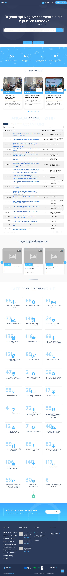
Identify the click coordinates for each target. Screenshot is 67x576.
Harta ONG (56, 533)
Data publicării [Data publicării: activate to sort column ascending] (7, 130)
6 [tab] (34, 279)
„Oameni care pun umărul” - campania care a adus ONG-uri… (54, 97)
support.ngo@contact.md (41, 532)
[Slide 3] (31, 111)
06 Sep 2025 (8, 197)
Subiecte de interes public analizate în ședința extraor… (33, 96)
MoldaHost (11, 573)
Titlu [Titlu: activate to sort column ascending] (14, 130)
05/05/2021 (28, 264)
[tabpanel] (33, 261)
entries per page (8, 127)
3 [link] (60, 231)
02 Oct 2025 (8, 192)
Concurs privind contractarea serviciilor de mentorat (26, 139)
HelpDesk (28, 42)
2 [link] (58, 231)
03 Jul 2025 (7, 224)
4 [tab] (32, 279)
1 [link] (56, 231)
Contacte (52, 534)
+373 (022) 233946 (39, 539)
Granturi (20, 123)
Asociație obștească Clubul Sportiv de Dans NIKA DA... (28, 548)
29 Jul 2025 (8, 216)
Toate (6, 123)
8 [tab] (36, 279)
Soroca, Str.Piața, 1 (29, 272)
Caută (60, 29)
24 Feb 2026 (8, 149)
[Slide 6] (35, 111)
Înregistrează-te (61, 2)
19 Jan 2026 (7, 164)
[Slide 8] (38, 111)
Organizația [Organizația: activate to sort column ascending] (53, 130)
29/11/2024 (49, 264)
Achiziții (12, 123)
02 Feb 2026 (8, 154)
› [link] (62, 231)
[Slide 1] (28, 111)
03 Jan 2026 (8, 176)
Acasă (51, 533)
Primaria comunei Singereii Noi (12, 267)
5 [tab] (33, 279)
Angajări (27, 123)
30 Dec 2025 (8, 182)
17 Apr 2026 (8, 134)
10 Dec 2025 (8, 186)
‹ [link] (54, 231)
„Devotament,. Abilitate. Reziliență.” (52, 267)
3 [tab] (31, 279)
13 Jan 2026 (7, 170)
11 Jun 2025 (7, 228)
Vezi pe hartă (38, 42)
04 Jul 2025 (7, 220)
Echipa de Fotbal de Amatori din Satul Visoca (33, 267)
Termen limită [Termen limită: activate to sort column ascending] (44, 130)
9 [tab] (37, 279)
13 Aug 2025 (8, 202)
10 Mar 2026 (8, 144)
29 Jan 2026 (8, 158)
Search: (56, 127)
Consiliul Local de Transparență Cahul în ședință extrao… (11, 97)
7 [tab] (35, 279)
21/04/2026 (7, 264)
